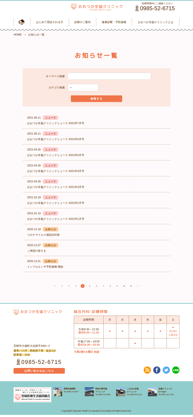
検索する (96, 98)
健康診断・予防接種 (114, 22)
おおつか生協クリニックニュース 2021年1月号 (55, 218)
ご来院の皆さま (36, 250)
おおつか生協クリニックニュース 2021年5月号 (55, 155)
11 (149, 287)
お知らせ (50, 229)
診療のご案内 (82, 22)
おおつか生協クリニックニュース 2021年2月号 (55, 202)
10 (138, 287)
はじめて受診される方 (49, 22)
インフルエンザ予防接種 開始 (45, 266)
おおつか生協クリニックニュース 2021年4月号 (55, 171)
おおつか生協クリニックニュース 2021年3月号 (55, 186)
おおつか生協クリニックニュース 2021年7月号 (55, 123)
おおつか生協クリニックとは (155, 22)
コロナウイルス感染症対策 (43, 234)
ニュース (50, 117)
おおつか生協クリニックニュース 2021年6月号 (55, 139)
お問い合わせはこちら (39, 372)
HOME (18, 34)
